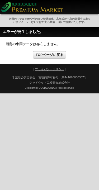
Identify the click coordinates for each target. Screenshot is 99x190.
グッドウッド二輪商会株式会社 (49, 82)
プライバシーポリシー (49, 69)
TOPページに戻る (49, 55)
